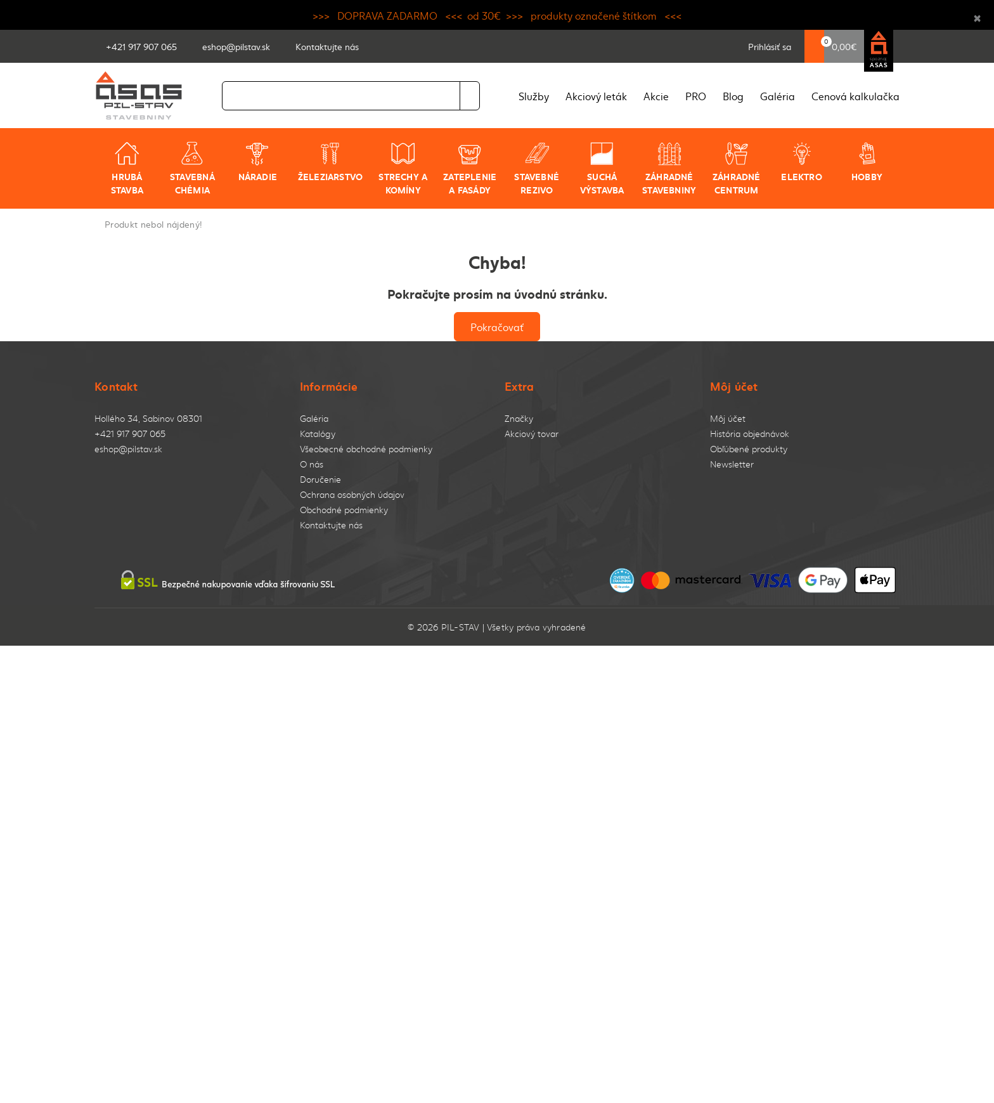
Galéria (777, 96)
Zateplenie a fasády (469, 168)
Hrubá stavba (127, 168)
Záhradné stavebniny (669, 168)
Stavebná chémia (192, 168)
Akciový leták (596, 96)
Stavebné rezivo (536, 168)
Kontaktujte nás (331, 525)
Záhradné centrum (737, 168)
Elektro (801, 162)
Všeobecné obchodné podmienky (366, 449)
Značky (519, 418)
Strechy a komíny (402, 168)
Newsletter (732, 464)
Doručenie (320, 479)
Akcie (656, 96)
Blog (733, 96)
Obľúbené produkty (748, 449)
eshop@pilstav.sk (128, 449)
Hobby (866, 162)
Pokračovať (497, 327)
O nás (311, 464)
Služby (534, 96)
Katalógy (317, 433)
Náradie (257, 162)
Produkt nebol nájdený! (153, 224)
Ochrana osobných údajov (352, 494)
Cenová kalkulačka (855, 96)
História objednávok (749, 433)
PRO (695, 96)
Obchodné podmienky (344, 510)
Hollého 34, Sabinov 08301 (148, 418)
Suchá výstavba (602, 168)
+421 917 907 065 (129, 433)
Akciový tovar (531, 433)
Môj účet (728, 418)
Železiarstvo (330, 162)
